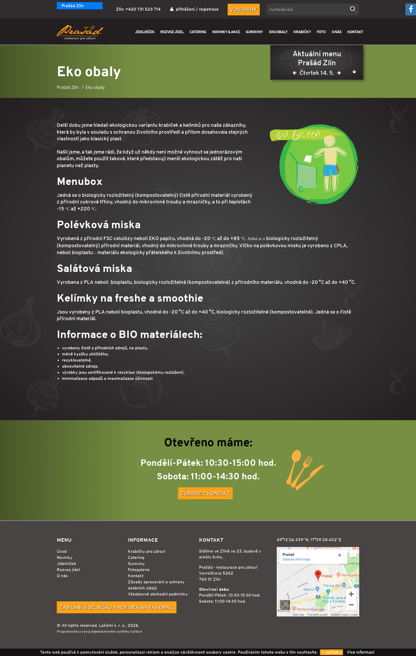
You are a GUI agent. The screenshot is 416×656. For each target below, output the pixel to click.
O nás (62, 576)
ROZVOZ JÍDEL (172, 31)
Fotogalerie (139, 569)
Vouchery (243, 9)
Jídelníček (66, 563)
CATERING (197, 31)
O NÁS (336, 31)
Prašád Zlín (73, 5)
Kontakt (136, 576)
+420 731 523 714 (143, 9)
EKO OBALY (278, 31)
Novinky (64, 557)
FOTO (321, 31)
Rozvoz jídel (68, 569)
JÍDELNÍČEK (144, 31)
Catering (136, 557)
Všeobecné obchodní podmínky (158, 594)
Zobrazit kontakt (205, 493)
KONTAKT (355, 31)
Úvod (62, 551)
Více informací (360, 652)
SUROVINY (254, 31)
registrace (209, 9)
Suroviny (136, 563)
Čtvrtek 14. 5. (317, 74)
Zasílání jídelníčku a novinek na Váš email (116, 607)
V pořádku (331, 652)
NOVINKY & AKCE (226, 31)
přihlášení (185, 9)
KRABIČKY (302, 31)
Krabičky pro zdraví (146, 551)
